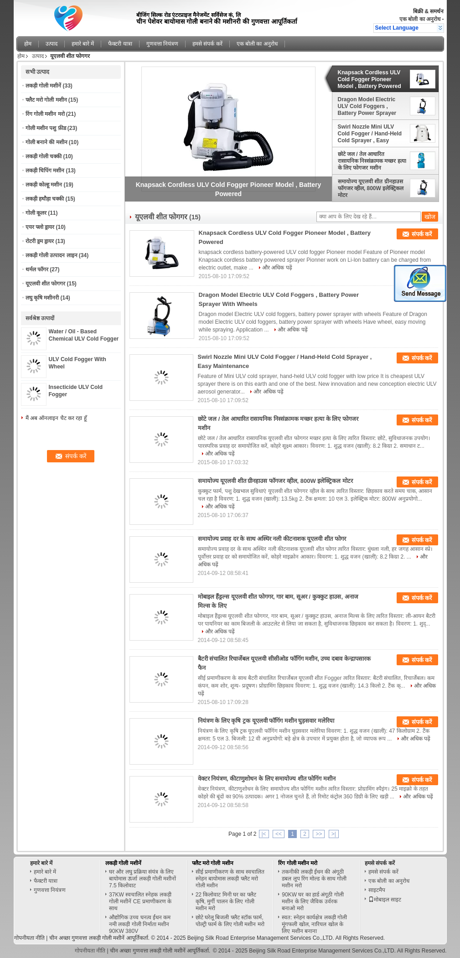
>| (333, 834)
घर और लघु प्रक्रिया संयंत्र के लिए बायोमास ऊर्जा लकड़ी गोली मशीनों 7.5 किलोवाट (142, 879)
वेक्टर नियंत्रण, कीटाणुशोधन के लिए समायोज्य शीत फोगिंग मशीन (267, 778)
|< (264, 834)
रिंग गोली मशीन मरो (45, 114)
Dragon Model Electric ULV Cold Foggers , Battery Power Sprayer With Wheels (367, 106)
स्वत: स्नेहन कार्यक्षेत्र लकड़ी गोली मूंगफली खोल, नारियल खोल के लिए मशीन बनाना (314, 924)
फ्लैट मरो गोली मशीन (46, 100)
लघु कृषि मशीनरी (42, 298)
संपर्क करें (422, 234)
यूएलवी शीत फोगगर (46, 283)
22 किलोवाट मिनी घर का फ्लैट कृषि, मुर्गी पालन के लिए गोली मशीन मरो (226, 901)
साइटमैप (376, 890)
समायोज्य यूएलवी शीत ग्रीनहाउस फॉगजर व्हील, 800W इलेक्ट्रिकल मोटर (371, 188)
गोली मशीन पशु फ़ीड (46, 128)
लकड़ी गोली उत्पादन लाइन (52, 255)
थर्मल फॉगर (37, 269)
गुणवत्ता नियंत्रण (162, 44)
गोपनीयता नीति (29, 938)
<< (278, 834)
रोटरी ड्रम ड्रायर (40, 241)
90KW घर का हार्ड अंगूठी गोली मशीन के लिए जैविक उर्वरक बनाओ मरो (312, 901)
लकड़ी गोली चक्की (44, 156)
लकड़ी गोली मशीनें (44, 86)
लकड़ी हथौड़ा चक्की (45, 199)
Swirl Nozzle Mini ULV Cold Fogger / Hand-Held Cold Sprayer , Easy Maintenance (370, 134)
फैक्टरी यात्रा (120, 44)
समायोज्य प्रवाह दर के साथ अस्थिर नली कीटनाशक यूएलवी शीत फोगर (272, 538)
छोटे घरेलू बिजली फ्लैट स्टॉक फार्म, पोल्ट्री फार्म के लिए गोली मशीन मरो (230, 920)
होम (27, 44)
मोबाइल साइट (384, 899)
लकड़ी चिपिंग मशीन (45, 170)
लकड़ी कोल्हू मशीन (44, 184)
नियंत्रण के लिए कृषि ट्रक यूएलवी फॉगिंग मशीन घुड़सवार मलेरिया (266, 720)
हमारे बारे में (83, 44)
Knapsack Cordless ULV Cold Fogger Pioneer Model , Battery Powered (369, 79)
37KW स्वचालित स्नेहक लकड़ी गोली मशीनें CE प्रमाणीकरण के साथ (140, 901)
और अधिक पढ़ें (277, 267)
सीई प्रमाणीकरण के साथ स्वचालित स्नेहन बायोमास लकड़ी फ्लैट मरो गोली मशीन (230, 879)
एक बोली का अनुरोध (419, 19)
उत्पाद (51, 44)
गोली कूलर (36, 213)
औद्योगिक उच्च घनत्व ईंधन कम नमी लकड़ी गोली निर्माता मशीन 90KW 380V (140, 924)
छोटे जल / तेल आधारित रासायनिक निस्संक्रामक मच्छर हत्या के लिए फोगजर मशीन (372, 161)
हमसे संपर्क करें (207, 44)
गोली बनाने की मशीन (46, 142)
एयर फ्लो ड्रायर (40, 227)
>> (318, 834)
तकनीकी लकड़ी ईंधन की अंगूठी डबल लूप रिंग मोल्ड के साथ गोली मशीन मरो (314, 879)
